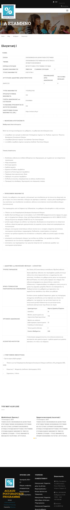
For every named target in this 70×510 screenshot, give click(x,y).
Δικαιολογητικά (24, 491)
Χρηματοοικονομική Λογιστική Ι (48, 417)
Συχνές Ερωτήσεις (25, 495)
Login (56, 1)
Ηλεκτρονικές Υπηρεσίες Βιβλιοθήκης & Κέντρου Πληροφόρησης (42, 500)
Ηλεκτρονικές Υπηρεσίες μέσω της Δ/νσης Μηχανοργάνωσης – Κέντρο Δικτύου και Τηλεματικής (42, 489)
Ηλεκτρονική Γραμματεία (42, 506)
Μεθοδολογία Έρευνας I (10, 417)
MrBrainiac (12, 507)
